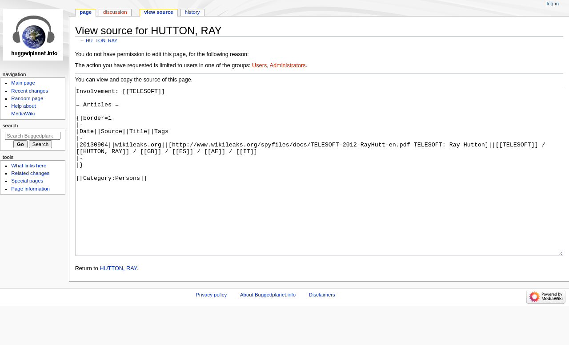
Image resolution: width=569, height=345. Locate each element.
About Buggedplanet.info (268, 328)
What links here (28, 165)
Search (10, 125)
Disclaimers (322, 328)
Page (86, 12)
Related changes (30, 173)
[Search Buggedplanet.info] (32, 136)
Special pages (27, 180)
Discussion (115, 12)
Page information (30, 188)
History (192, 12)
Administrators (288, 65)
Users (259, 65)
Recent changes (29, 90)
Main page (23, 82)
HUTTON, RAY (101, 40)
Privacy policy (211, 328)
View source (158, 12)
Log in (553, 3)
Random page (27, 98)
